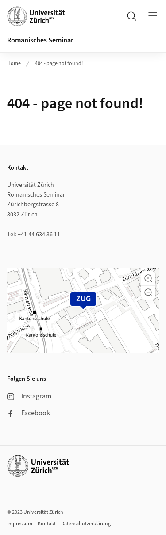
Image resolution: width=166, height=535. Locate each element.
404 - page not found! (59, 63)
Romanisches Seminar (40, 40)
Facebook (28, 413)
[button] (148, 278)
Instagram (29, 396)
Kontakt (47, 523)
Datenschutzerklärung (86, 523)
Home (14, 63)
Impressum (19, 523)
